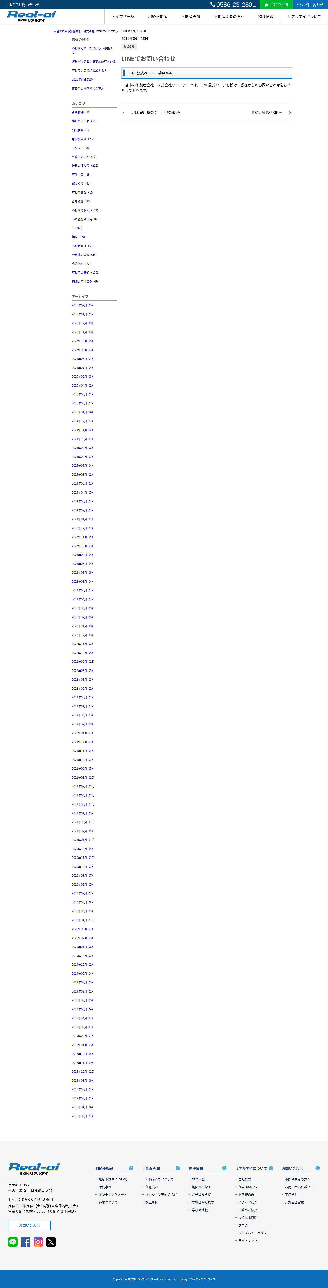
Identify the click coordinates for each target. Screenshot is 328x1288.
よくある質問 (247, 1217)
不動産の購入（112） (86, 210)
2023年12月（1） (83, 528)
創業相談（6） (81, 130)
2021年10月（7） (83, 759)
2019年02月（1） (83, 1036)
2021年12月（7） (83, 742)
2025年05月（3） (83, 376)
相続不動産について (113, 1179)
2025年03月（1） (83, 394)
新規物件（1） (81, 112)
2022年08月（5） (83, 670)
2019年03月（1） (83, 1027)
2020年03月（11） (84, 929)
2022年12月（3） (83, 635)
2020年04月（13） (84, 920)
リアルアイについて (304, 16)
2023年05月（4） (83, 590)
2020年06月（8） (83, 902)
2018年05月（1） (83, 1098)
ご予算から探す (203, 1194)
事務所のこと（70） (85, 157)
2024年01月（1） (83, 519)
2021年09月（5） (83, 768)
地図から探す (201, 1186)
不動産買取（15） (83, 192)
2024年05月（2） (83, 483)
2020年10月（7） (83, 866)
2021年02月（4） (83, 831)
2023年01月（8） (83, 626)
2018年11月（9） (83, 1062)
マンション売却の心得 (161, 1194)
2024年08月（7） (83, 457)
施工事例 (151, 1202)
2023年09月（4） (83, 554)
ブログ (243, 1225)
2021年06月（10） (84, 795)
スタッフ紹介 (247, 1202)
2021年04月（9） (83, 813)
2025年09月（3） (83, 350)
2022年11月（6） (83, 644)
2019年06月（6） (83, 1000)
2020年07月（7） (83, 893)
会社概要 (244, 1179)
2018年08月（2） (83, 1089)
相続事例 (105, 1186)
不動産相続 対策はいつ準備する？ (92, 50)
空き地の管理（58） (85, 254)
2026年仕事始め (82, 79)
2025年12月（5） (83, 323)
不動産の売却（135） (86, 272)
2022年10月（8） (83, 653)
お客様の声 (246, 1194)
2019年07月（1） (83, 991)
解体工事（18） (82, 174)
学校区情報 (200, 1209)
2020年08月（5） (83, 884)
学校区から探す (203, 1202)
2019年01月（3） (83, 1045)
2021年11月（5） (83, 750)
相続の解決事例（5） (86, 281)
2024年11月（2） (83, 430)
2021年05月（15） (84, 804)
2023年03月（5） (83, 608)
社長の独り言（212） (86, 165)
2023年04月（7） (83, 599)
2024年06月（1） (83, 474)
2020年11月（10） (84, 857)
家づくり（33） (82, 183)
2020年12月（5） (83, 849)
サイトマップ (247, 1240)
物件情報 (266, 16)
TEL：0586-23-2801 (31, 1199)
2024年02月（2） (83, 510)
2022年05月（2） (83, 697)
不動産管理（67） (83, 246)
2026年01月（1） (83, 314)
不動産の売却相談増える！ (89, 70)
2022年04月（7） (83, 706)
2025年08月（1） (83, 358)
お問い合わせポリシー (301, 1186)
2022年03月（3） (83, 715)
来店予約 (291, 1194)
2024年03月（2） (83, 501)
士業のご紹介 (247, 1209)
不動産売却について (159, 1179)
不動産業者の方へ (229, 16)
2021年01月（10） (84, 840)
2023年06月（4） (83, 581)
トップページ (122, 16)
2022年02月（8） (83, 724)
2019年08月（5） (83, 982)
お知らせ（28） (82, 201)
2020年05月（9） (83, 911)
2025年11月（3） (83, 332)
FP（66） (78, 228)
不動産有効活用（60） (86, 219)
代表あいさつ (247, 1186)
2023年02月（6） (83, 617)
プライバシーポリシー (254, 1232)
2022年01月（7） (83, 733)
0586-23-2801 (233, 4)
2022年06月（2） (83, 688)
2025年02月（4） (83, 403)
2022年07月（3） (83, 679)
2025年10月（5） (83, 341)
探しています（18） (85, 121)
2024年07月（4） (83, 465)
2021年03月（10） (84, 822)
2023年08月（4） (83, 563)
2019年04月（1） (83, 1018)
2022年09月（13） (84, 661)
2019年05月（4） (83, 1009)
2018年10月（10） (84, 1071)
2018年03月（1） (83, 1116)
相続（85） (79, 237)
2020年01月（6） (83, 946)
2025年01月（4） (83, 412)
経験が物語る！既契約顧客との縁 (94, 61)
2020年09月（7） (83, 875)
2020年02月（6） (83, 938)
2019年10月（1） (83, 964)
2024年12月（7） (83, 421)
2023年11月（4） (83, 537)
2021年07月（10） (84, 786)
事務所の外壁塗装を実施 (88, 88)
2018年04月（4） (83, 1107)
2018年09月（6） (83, 1080)
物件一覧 (198, 1179)
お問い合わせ (310, 4)
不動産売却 (190, 16)
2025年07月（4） (83, 367)
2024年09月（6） (83, 447)
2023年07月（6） (83, 572)
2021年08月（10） (84, 777)
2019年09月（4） (83, 973)
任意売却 (151, 1186)
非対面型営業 (294, 1202)
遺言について (108, 1202)
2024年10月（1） (83, 439)
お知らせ (129, 46)
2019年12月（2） (83, 955)
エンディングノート (113, 1194)
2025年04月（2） (83, 385)
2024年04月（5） (83, 492)
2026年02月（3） (83, 305)
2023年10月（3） (83, 546)
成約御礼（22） (82, 263)
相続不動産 (157, 16)
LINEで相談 (276, 4)
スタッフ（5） (81, 147)
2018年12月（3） (83, 1053)
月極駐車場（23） (83, 139)
